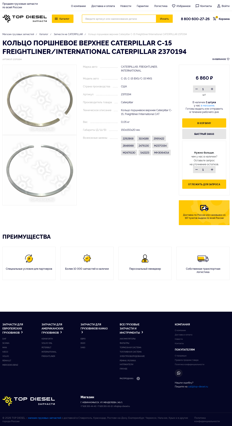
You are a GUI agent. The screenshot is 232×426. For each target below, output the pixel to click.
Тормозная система (130, 347)
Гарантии (143, 6)
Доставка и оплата (103, 6)
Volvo (5, 356)
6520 (83, 343)
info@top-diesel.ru (122, 406)
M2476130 (129, 152)
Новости (125, 6)
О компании (78, 6)
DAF (4, 338)
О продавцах (181, 355)
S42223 (144, 152)
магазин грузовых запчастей (44, 417)
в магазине (207, 105)
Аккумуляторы (127, 338)
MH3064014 (161, 152)
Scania (5, 343)
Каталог (43, 34)
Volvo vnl (47, 343)
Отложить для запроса (204, 184)
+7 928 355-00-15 (105, 406)
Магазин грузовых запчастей (18, 34)
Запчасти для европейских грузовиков (13, 328)
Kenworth (47, 338)
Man (4, 347)
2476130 (144, 145)
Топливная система (131, 351)
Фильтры (124, 343)
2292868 (128, 138)
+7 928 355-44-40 (88, 406)
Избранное (181, 6)
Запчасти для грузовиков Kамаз (94, 328)
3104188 (144, 138)
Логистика (160, 6)
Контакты (203, 6)
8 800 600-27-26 (195, 18)
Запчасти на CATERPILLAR (68, 34)
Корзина (222, 19)
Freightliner (48, 356)
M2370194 (160, 145)
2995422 (159, 138)
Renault (6, 360)
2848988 (128, 145)
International (49, 351)
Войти (223, 6)
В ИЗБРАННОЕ (221, 59)
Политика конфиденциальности (189, 364)
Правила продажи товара (186, 359)
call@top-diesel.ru (198, 386)
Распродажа (130, 378)
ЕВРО (83, 338)
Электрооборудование (132, 356)
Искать (164, 18)
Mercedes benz (10, 364)
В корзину (204, 123)
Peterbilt (46, 347)
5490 (83, 347)
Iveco (5, 351)
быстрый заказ (204, 133)
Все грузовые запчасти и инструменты (132, 328)
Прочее (123, 368)
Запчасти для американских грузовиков (52, 328)
